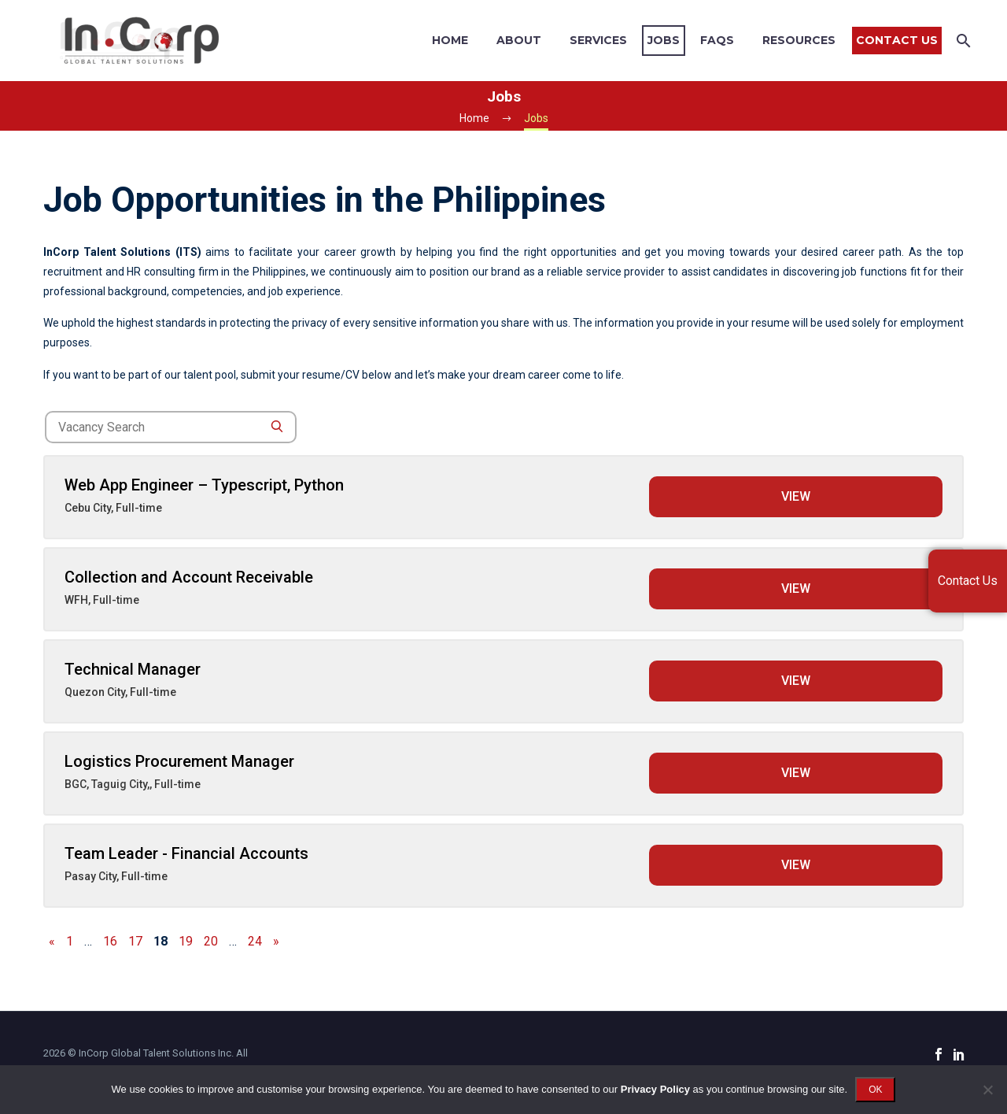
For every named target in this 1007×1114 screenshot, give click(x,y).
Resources (798, 40)
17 (135, 941)
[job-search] (171, 427)
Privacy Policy (655, 1089)
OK (875, 1089)
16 (110, 941)
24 (255, 941)
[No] (987, 1089)
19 (186, 941)
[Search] (961, 40)
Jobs (663, 40)
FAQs (717, 40)
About (518, 40)
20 (211, 941)
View (795, 496)
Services (598, 40)
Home (450, 40)
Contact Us (897, 40)
